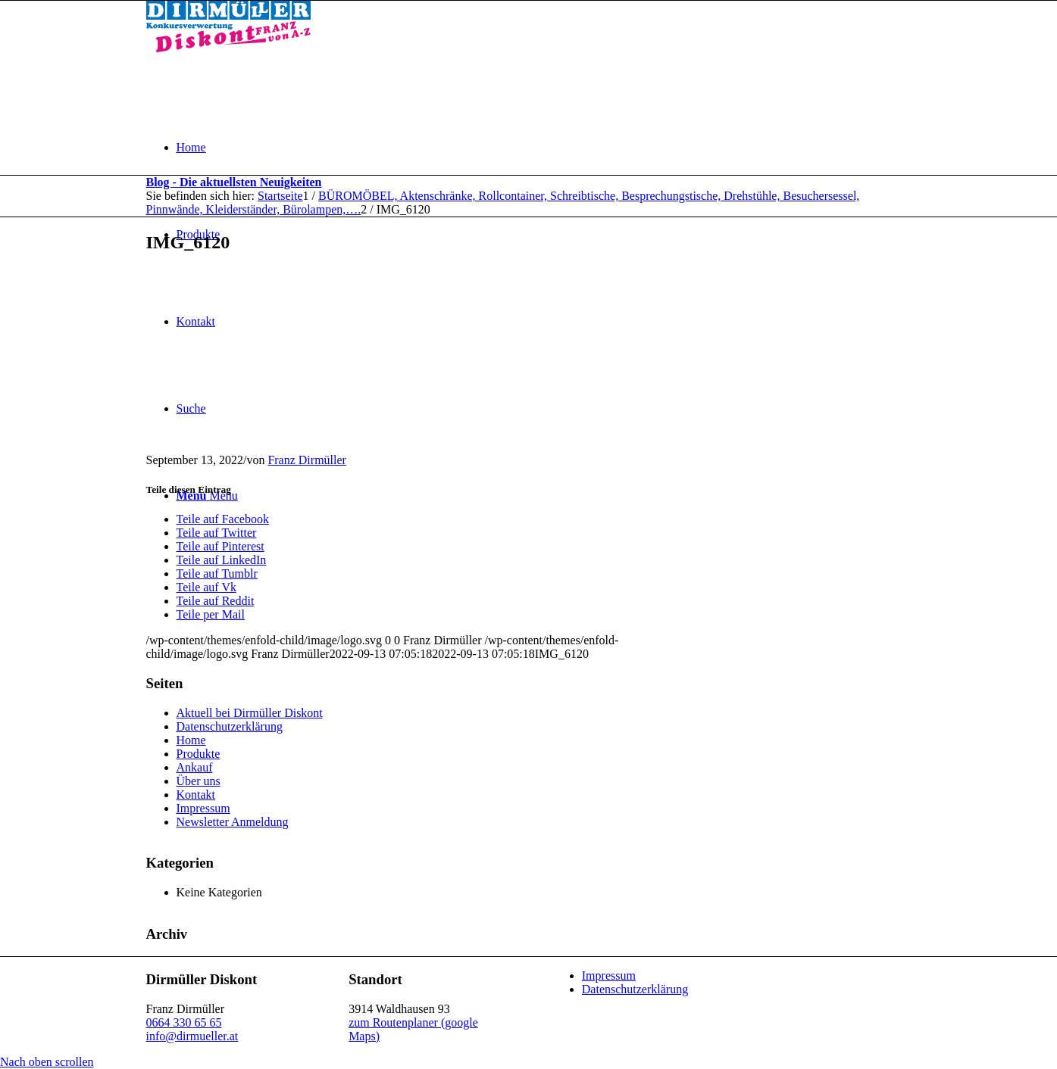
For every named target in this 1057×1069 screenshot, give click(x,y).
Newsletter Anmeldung (233, 821)
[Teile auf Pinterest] (220, 546)
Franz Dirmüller (306, 459)
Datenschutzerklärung (230, 726)
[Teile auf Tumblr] (217, 573)
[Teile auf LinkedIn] (222, 559)
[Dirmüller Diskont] (228, 48)
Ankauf (195, 767)
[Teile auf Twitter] (217, 532)
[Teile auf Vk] (206, 587)
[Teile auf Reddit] (216, 600)
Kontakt (196, 794)
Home (191, 740)
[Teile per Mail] (211, 614)
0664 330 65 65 (184, 1022)
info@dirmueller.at (192, 1036)
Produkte (198, 753)
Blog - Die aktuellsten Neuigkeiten (234, 182)
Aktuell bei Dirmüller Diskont (250, 712)
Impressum (203, 808)
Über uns (198, 780)
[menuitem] (544, 147)
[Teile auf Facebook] (223, 519)
